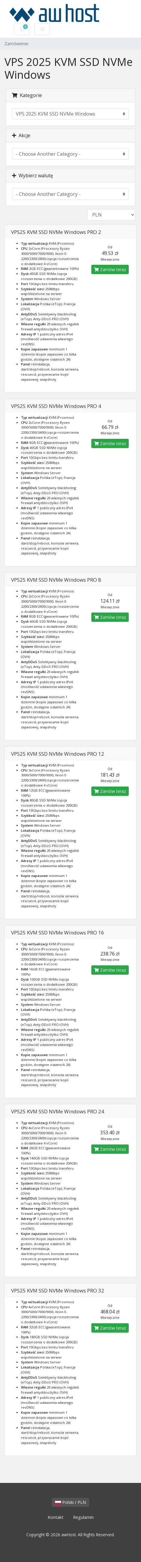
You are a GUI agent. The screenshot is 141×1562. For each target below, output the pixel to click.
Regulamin (83, 1517)
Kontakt (55, 1517)
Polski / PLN (70, 1502)
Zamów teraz (110, 269)
